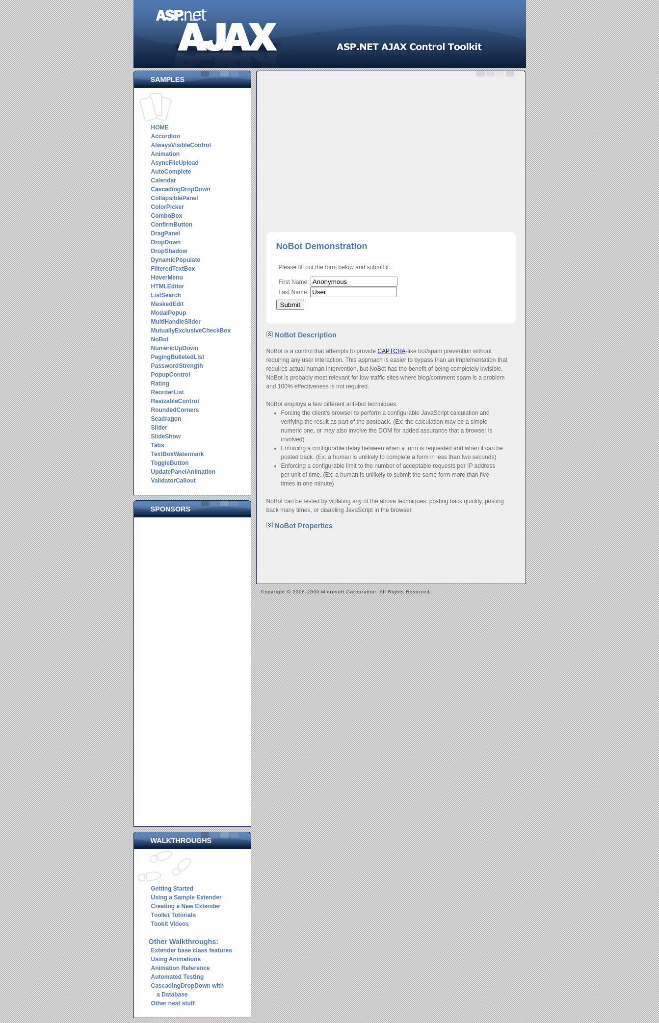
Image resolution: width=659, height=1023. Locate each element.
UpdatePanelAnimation (183, 471)
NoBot (160, 339)
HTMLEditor (168, 286)
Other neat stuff (173, 1003)
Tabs (157, 445)
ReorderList (167, 392)
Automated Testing (177, 976)
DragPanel (165, 233)
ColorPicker (167, 207)
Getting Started (172, 888)
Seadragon (166, 418)
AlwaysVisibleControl (181, 145)
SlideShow (166, 436)
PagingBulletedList (178, 357)
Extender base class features (191, 950)
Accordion (165, 136)
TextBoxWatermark (177, 454)
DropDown (166, 242)
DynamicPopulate (176, 259)
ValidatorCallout (173, 480)
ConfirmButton (172, 224)
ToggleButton (170, 463)
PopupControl (170, 374)
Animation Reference (180, 968)
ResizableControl (175, 401)
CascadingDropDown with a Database (186, 990)
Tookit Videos (170, 924)
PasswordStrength (177, 365)
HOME (160, 127)
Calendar (163, 180)
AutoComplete (171, 171)
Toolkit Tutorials (173, 915)
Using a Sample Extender (186, 897)
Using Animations (176, 959)
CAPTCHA (391, 351)
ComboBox (167, 215)
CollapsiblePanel (174, 198)
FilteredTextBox (173, 268)
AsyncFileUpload (175, 162)
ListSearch (166, 295)
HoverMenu (167, 277)
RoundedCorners (175, 410)
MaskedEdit (167, 304)
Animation (165, 154)
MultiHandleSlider (176, 321)
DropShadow (169, 251)
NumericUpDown (175, 348)
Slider (159, 427)
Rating (160, 383)
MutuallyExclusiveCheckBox (191, 330)
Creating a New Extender (185, 906)
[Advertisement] (195, 669)
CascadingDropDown (181, 189)
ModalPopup (168, 312)
